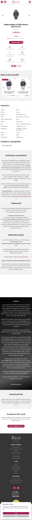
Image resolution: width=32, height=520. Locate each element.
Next (28, 87)
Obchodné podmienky (16, 452)
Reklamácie (16, 451)
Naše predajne (16, 465)
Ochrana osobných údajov (16, 482)
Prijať (16, 513)
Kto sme (16, 464)
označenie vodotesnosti (15, 212)
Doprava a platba (16, 447)
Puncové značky (16, 454)
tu (3, 509)
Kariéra (16, 471)
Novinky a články (16, 456)
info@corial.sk (16, 441)
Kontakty (16, 473)
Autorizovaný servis (16, 469)
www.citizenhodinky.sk (16, 384)
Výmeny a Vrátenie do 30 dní (16, 449)
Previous (3, 87)
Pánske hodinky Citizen (7, 145)
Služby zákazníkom (16, 467)
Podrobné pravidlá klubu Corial (16, 480)
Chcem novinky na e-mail (16, 426)
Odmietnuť (16, 516)
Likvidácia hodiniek (16, 458)
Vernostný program (16, 478)
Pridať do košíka (16, 42)
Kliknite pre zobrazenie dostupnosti (17, 38)
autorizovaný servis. (23, 256)
